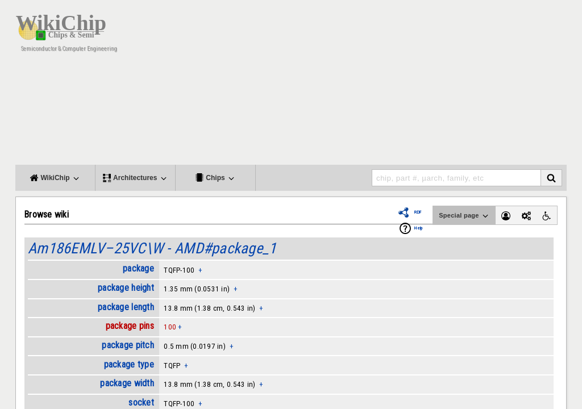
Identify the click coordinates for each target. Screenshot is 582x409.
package (138, 268)
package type (129, 364)
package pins (130, 325)
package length (126, 307)
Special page (464, 215)
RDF (417, 212)
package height (126, 287)
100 (170, 327)
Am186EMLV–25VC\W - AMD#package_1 (152, 248)
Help (418, 228)
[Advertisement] (359, 85)
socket (141, 402)
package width (126, 383)
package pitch (127, 345)
